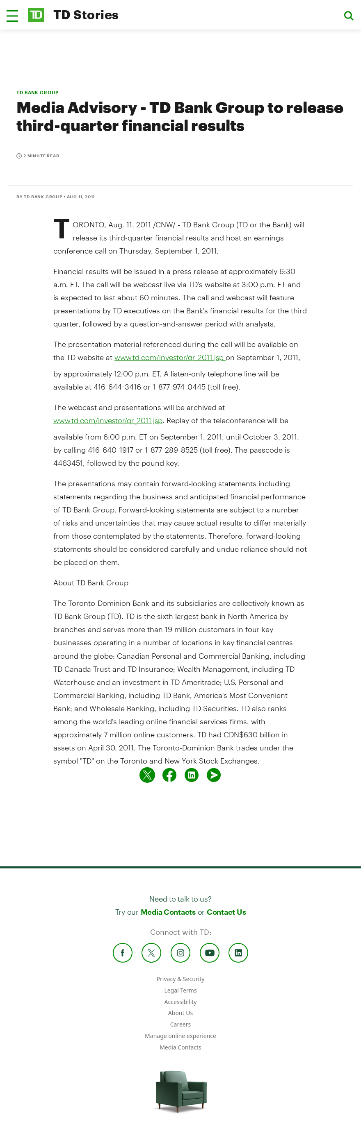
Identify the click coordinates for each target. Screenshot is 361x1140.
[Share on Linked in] (191, 775)
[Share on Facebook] (169, 775)
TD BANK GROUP (37, 92)
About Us (180, 1013)
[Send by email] (214, 775)
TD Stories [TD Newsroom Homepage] (86, 14)
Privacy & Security (181, 979)
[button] (12, 16)
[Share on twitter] (147, 775)
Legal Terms (180, 990)
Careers (180, 1024)
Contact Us (226, 911)
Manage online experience (180, 1036)
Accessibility (181, 1002)
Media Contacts (168, 911)
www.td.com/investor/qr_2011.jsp (170, 357)
